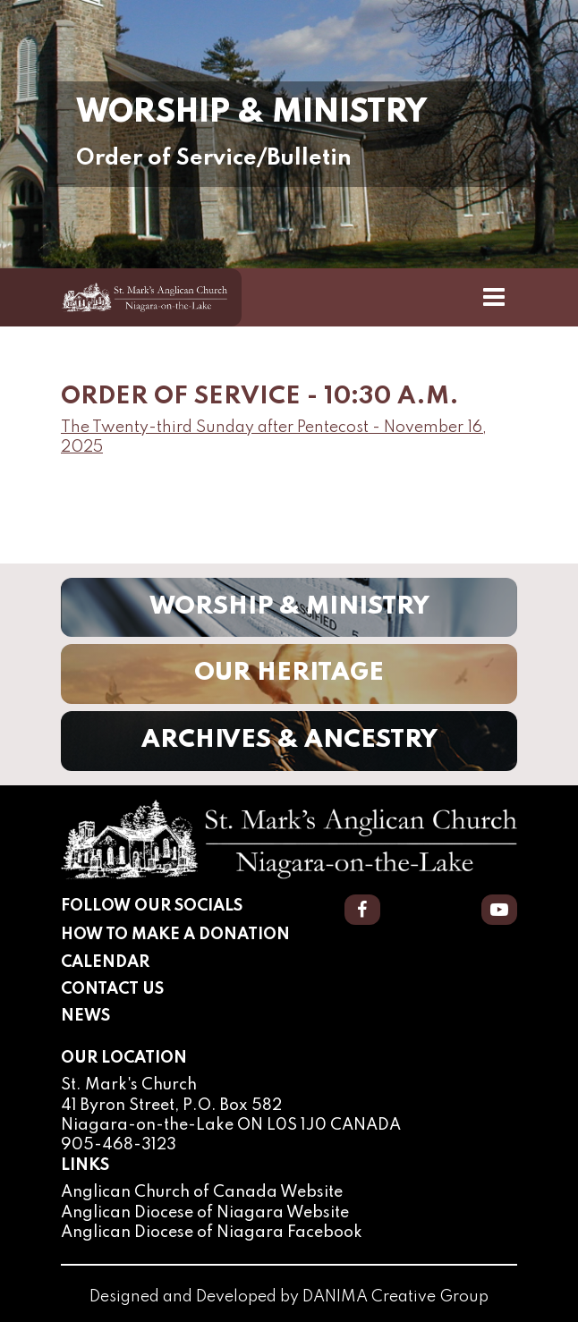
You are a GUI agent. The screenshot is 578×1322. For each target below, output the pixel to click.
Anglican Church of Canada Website (202, 1192)
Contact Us (112, 989)
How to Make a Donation (175, 935)
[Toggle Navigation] (494, 297)
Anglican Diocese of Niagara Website (205, 1213)
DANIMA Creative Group (395, 1297)
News (85, 1016)
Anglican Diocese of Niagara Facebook (211, 1233)
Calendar (105, 962)
